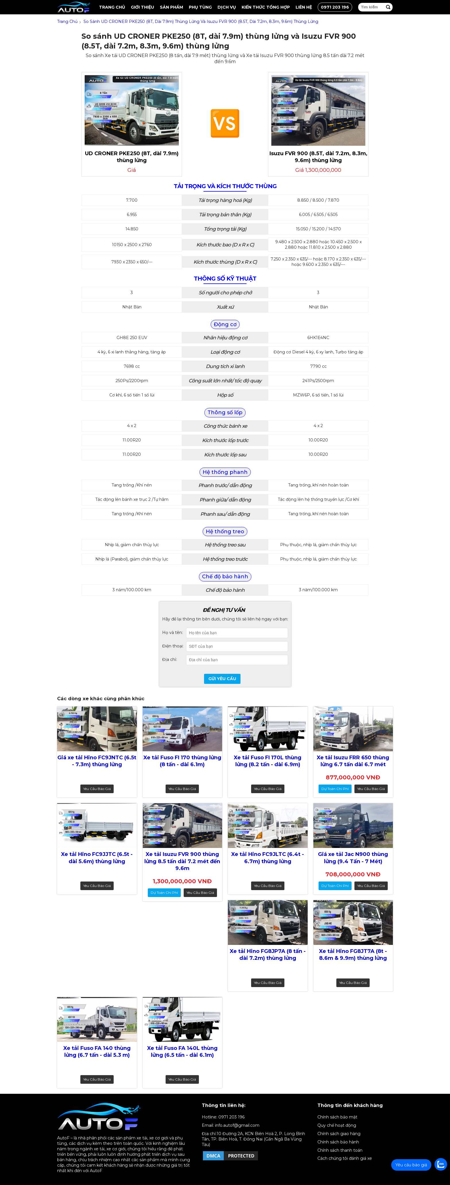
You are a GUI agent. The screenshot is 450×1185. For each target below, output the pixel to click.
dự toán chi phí (335, 789)
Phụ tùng (200, 7)
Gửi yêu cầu (222, 678)
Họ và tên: (172, 632)
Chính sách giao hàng (338, 1133)
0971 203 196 (335, 7)
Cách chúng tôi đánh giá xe (344, 1158)
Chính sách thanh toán (339, 1150)
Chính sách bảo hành (338, 1142)
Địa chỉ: (169, 659)
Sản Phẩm (171, 7)
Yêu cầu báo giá (97, 789)
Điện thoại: (172, 646)
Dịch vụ (227, 7)
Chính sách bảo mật (337, 1117)
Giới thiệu (142, 7)
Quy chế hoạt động (336, 1125)
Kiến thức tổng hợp (266, 7)
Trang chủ (112, 7)
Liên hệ (304, 7)
